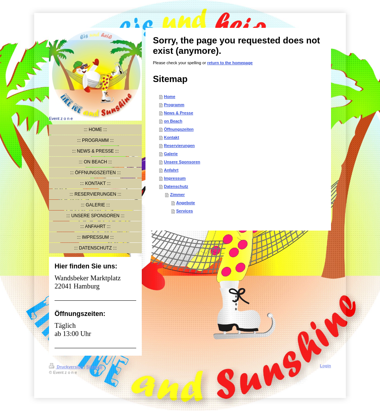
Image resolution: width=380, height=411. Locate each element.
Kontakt (171, 137)
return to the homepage (230, 63)
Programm (174, 104)
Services (184, 211)
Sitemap (94, 367)
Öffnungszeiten (179, 129)
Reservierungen (179, 145)
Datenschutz (176, 186)
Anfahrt (171, 170)
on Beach (173, 121)
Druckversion (66, 367)
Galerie (171, 153)
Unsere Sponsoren (182, 162)
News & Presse (178, 113)
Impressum (175, 178)
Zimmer (177, 194)
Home (170, 96)
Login (325, 365)
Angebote (185, 202)
